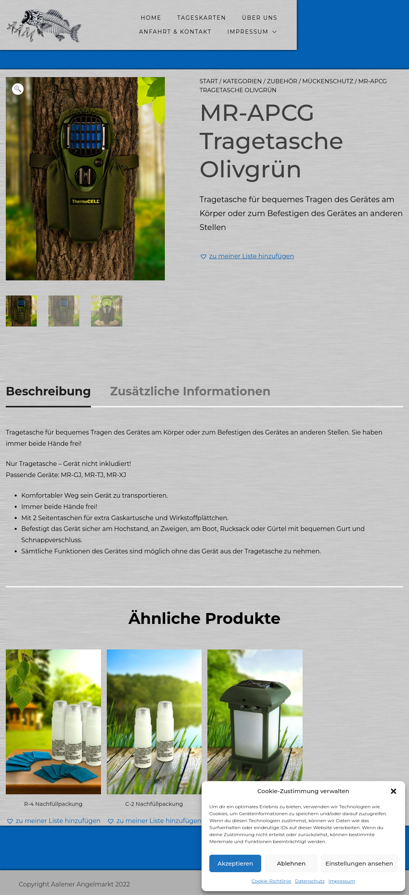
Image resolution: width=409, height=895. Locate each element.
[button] (393, 791)
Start (209, 81)
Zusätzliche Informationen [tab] (190, 391)
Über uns (264, 17)
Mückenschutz (327, 81)
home (155, 17)
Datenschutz (310, 881)
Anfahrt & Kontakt (334, 17)
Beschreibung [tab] (48, 391)
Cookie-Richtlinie (271, 881)
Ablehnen (291, 863)
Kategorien (242, 81)
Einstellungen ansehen (359, 863)
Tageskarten (206, 17)
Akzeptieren (235, 863)
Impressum (342, 881)
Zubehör (282, 81)
